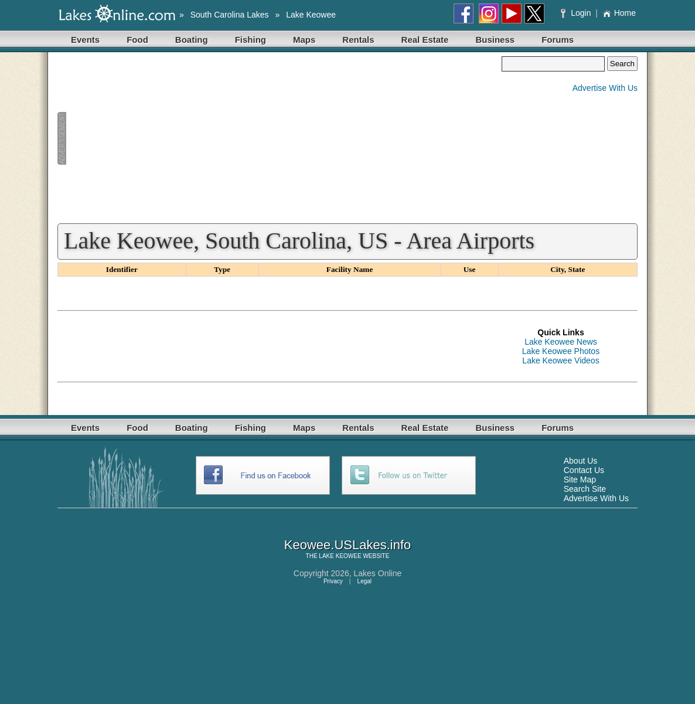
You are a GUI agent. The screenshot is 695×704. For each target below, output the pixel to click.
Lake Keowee (311, 14)
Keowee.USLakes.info (347, 545)
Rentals (358, 40)
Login (577, 13)
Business (495, 40)
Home (619, 13)
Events (85, 40)
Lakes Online (378, 573)
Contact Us (584, 470)
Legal (364, 581)
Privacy (333, 581)
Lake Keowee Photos (560, 351)
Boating (191, 40)
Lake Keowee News (560, 341)
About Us (581, 460)
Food (137, 40)
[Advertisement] (279, 138)
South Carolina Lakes (229, 14)
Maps (304, 40)
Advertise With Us (605, 88)
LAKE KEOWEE (340, 556)
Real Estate (425, 40)
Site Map (580, 479)
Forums (557, 40)
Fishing (250, 40)
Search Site (585, 489)
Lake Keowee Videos (560, 360)
